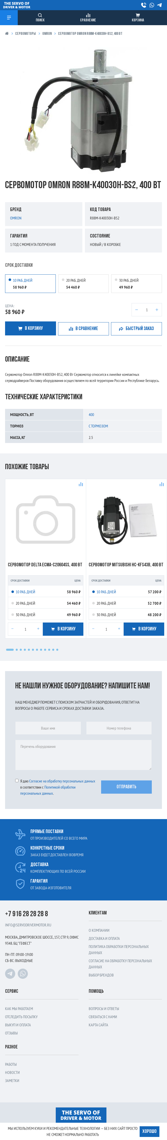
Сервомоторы (25, 34)
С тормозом (98, 425)
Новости (12, 1072)
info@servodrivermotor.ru (28, 924)
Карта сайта (98, 1024)
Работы (11, 1064)
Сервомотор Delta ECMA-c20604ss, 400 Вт (45, 565)
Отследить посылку (21, 1016)
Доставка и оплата (104, 938)
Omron (47, 34)
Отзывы (11, 1032)
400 (91, 414)
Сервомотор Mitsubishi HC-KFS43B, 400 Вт (126, 565)
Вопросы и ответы (104, 1008)
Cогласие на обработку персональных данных (62, 780)
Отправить (126, 787)
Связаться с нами (103, 1016)
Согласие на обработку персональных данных (120, 963)
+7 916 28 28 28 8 (26, 914)
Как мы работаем (19, 1008)
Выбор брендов (101, 975)
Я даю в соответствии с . (55, 787)
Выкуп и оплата (18, 1024)
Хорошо (149, 1131)
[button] (10, 650)
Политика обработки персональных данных (119, 949)
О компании (99, 930)
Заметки (12, 1080)
